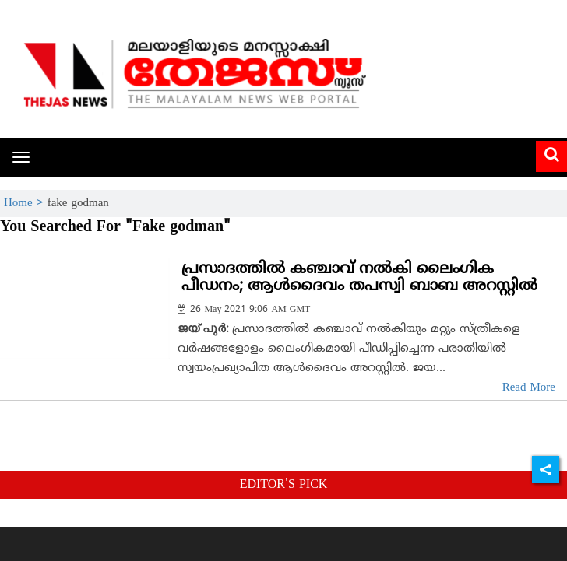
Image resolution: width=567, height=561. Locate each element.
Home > (26, 203)
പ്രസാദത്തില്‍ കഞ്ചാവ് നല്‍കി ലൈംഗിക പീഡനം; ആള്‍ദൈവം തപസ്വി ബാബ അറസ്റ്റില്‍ (359, 278)
